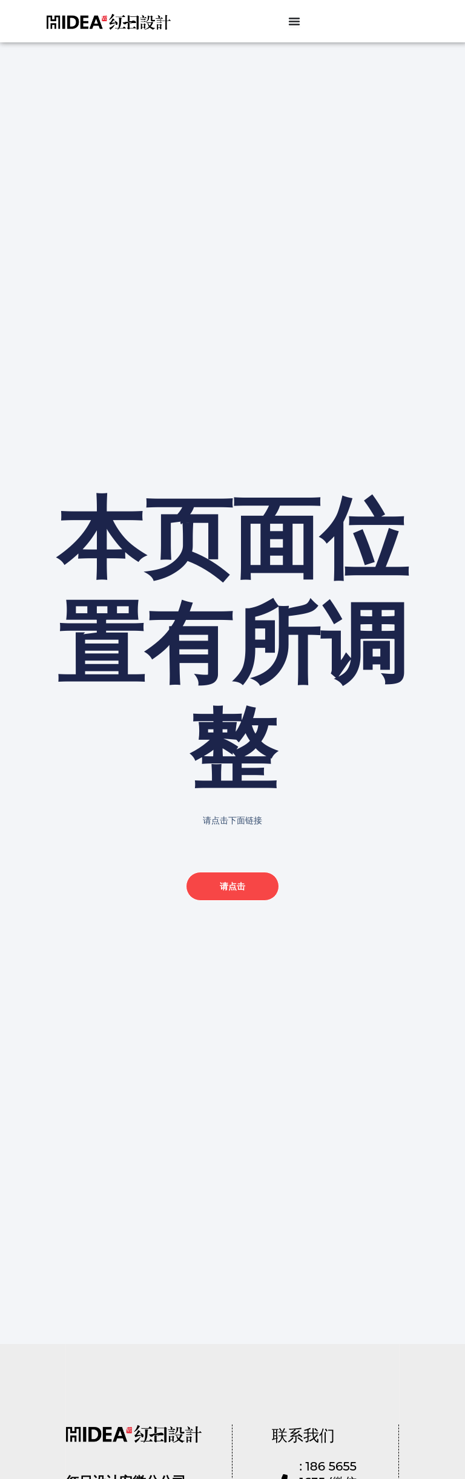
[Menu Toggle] (294, 21)
